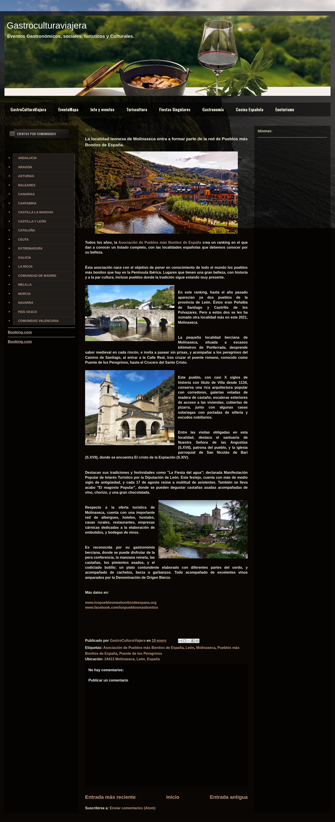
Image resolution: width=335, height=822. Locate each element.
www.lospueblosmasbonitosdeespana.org (120, 602)
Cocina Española (249, 109)
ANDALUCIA (27, 158)
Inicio (172, 797)
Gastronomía (213, 109)
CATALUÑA (26, 230)
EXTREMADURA (30, 248)
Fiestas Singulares (174, 109)
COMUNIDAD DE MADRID (37, 275)
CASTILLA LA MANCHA (35, 212)
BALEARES (26, 185)
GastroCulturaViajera (28, 109)
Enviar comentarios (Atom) (132, 808)
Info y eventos (102, 109)
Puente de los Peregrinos (140, 653)
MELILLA (25, 284)
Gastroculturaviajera (47, 25)
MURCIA (24, 294)
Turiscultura (136, 109)
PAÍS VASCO (27, 312)
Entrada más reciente (110, 797)
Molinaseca (205, 648)
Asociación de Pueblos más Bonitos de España (159, 242)
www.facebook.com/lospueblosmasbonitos (121, 607)
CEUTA (23, 239)
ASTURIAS (26, 176)
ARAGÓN (25, 167)
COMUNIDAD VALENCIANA (38, 321)
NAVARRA (25, 302)
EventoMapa (68, 109)
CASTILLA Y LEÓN (32, 221)
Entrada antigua (229, 797)
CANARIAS (26, 194)
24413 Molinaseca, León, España (132, 659)
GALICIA (24, 257)
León (190, 648)
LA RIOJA (25, 266)
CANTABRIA (27, 203)
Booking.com (20, 332)
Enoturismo (284, 109)
